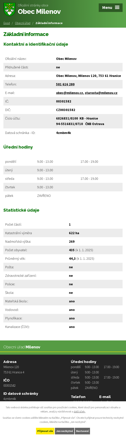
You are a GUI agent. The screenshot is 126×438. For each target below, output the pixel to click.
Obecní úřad (22, 23)
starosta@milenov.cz (101, 93)
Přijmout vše (45, 431)
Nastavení (82, 431)
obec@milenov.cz (69, 93)
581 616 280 (65, 84)
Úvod (6, 23)
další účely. (79, 411)
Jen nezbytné (64, 431)
